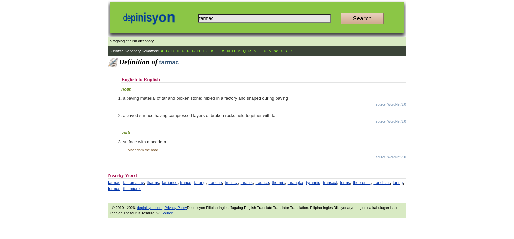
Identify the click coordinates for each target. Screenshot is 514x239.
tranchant (381, 182)
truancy (231, 182)
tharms (153, 182)
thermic (278, 182)
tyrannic (313, 182)
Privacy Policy (175, 208)
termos (114, 188)
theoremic (362, 182)
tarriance (170, 182)
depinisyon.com (149, 208)
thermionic (132, 188)
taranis (247, 182)
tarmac (114, 182)
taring (398, 182)
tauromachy (133, 182)
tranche (215, 182)
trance (185, 182)
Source (167, 213)
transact (330, 182)
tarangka (295, 182)
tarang (200, 182)
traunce (262, 182)
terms (345, 182)
